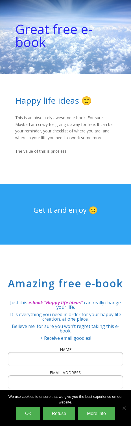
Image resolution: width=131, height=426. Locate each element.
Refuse (59, 413)
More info (96, 413)
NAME (65, 349)
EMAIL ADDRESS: (65, 379)
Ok (28, 413)
